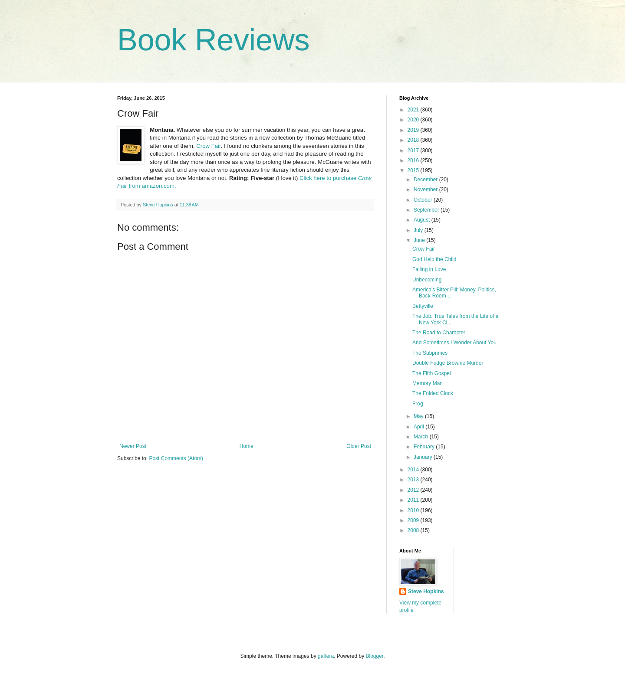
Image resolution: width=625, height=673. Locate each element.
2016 (414, 160)
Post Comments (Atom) (176, 458)
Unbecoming (426, 280)
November (426, 189)
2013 (414, 480)
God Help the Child (434, 259)
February (425, 447)
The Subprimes (429, 353)
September (427, 210)
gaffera (326, 656)
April (419, 427)
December (426, 179)
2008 (414, 530)
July (419, 230)
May (419, 416)
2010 (414, 510)
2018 (414, 140)
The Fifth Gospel (431, 373)
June (420, 240)
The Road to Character (438, 333)
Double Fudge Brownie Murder (447, 363)
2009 (414, 520)
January (424, 457)
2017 (414, 150)
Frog (417, 404)
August (422, 220)
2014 (414, 470)
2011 (414, 500)
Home (246, 446)
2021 (414, 110)
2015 (414, 170)
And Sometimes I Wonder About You (454, 343)
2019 (414, 130)
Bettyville (422, 306)
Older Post (358, 446)
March (422, 437)
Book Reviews (213, 40)
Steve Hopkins (426, 591)
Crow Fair (208, 146)
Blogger (375, 656)
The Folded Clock (432, 393)
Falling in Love (429, 269)
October (424, 200)
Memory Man (427, 383)
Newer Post (132, 446)
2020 (414, 120)
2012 (414, 490)
